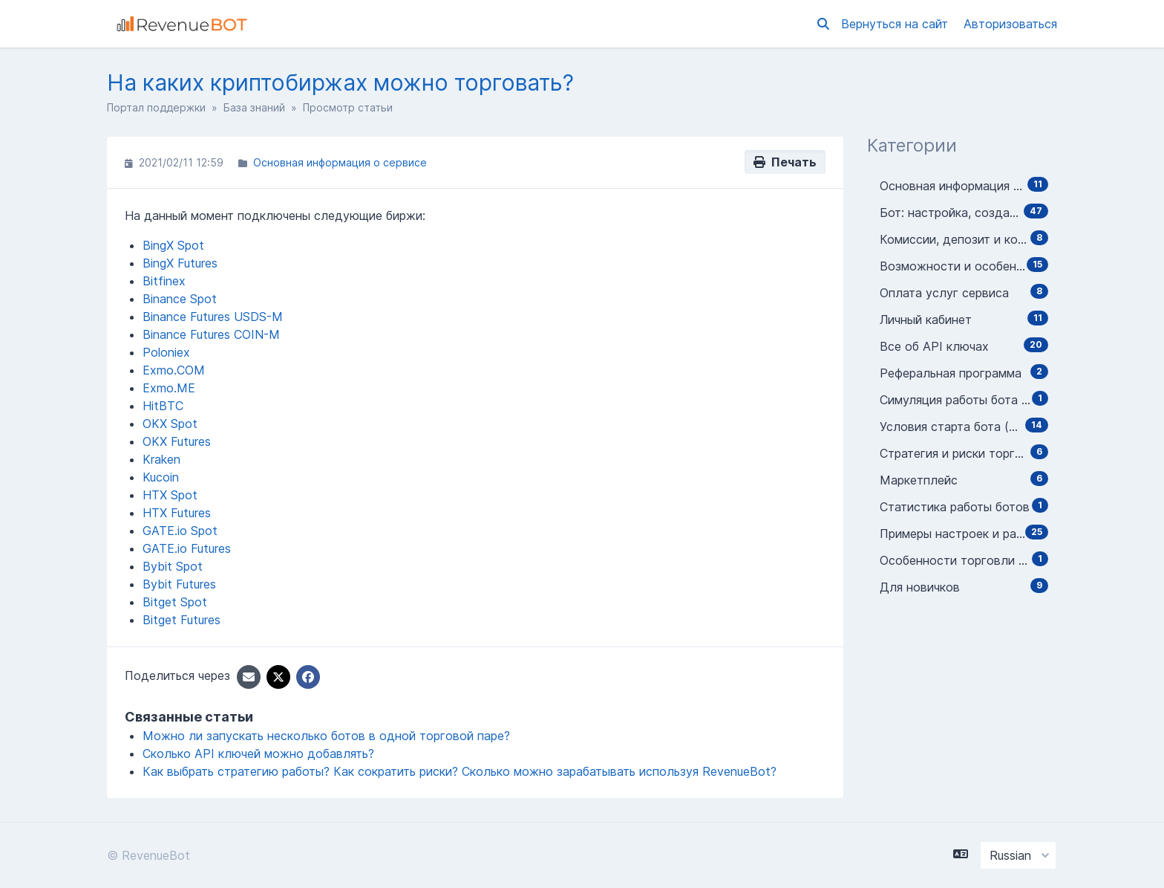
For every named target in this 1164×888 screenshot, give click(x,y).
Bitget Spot (175, 601)
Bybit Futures (179, 584)
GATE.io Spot (180, 530)
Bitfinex (164, 280)
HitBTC (163, 405)
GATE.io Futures (187, 548)
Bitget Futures (181, 619)
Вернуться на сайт (896, 23)
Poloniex (166, 352)
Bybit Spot (173, 566)
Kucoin (161, 477)
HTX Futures (177, 512)
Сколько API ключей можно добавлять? (258, 753)
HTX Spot (170, 494)
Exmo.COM (174, 370)
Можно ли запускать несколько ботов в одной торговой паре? (326, 735)
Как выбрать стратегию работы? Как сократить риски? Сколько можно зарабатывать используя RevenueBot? (459, 771)
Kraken (161, 459)
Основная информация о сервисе (340, 162)
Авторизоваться (1010, 23)
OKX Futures (177, 441)
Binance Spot (180, 298)
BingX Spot (173, 245)
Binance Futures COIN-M (211, 334)
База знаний (254, 107)
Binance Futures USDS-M (213, 316)
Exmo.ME (169, 387)
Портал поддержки (156, 107)
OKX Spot (170, 423)
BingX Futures (180, 263)
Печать (785, 162)
